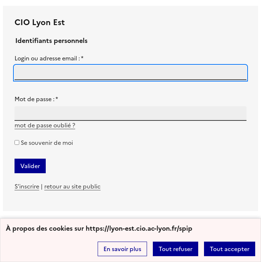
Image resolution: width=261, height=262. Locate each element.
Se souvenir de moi (47, 142)
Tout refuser (175, 249)
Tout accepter (229, 249)
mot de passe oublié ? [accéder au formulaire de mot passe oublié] (45, 125)
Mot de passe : (36, 99)
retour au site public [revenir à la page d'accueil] (72, 186)
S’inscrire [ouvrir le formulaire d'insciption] (27, 186)
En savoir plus (122, 249)
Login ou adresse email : (49, 58)
